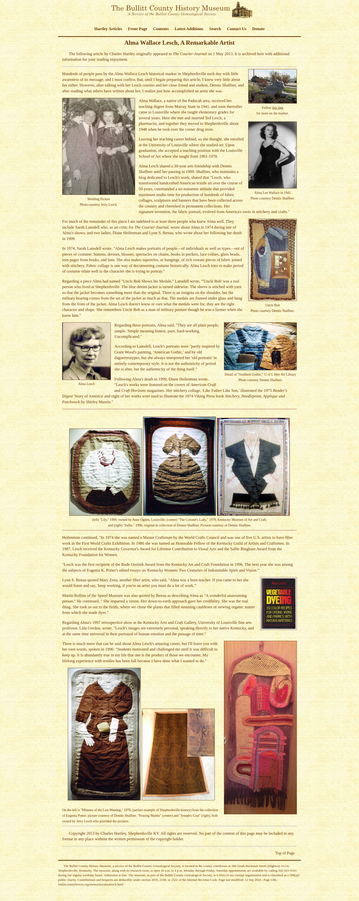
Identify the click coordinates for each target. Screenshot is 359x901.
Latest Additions (189, 28)
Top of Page (285, 853)
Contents (161, 28)
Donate (258, 28)
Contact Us (236, 28)
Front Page (137, 28)
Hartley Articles (108, 28)
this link (277, 108)
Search (215, 28)
